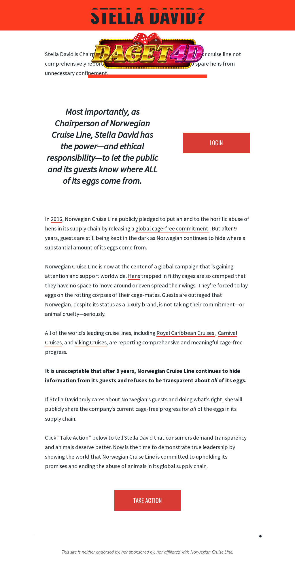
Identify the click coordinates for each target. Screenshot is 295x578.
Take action (147, 500)
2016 (56, 218)
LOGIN (216, 142)
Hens (134, 275)
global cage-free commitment (172, 228)
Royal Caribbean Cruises (185, 332)
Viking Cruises (91, 342)
